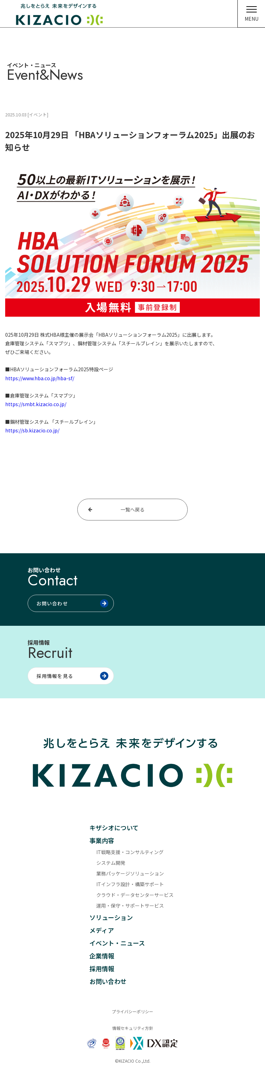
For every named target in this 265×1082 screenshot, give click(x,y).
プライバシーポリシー (132, 1011)
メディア (101, 930)
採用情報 (101, 968)
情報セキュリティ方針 (132, 1028)
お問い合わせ (108, 981)
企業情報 (101, 955)
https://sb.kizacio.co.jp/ (32, 430)
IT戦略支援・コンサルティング (130, 852)
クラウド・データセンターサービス (135, 894)
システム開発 (110, 862)
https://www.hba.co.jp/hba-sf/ (39, 378)
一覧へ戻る (132, 509)
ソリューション (111, 917)
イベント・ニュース (117, 942)
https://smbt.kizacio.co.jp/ (35, 404)
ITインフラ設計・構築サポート (130, 884)
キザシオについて (114, 827)
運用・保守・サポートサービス (130, 905)
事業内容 (101, 840)
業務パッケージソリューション (130, 873)
